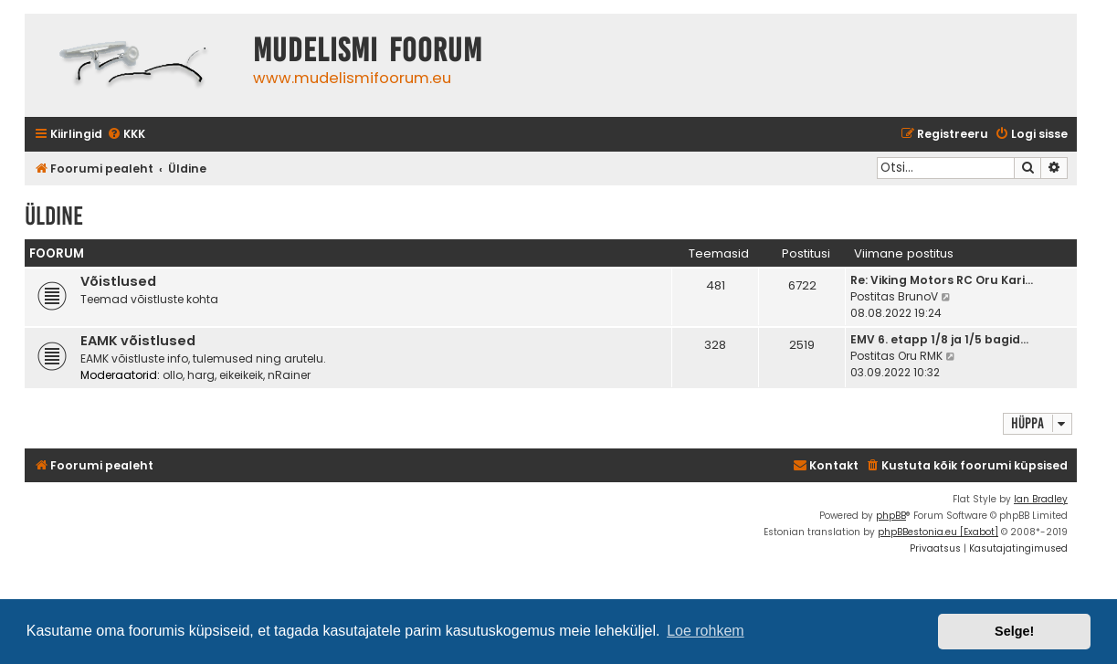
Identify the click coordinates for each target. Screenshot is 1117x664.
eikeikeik (241, 375)
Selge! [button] (1014, 631)
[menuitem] (126, 134)
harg (201, 375)
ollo (173, 375)
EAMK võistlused (137, 341)
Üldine (54, 216)
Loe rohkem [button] (705, 630)
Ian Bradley (1041, 499)
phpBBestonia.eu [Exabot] (938, 532)
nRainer (289, 375)
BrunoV (918, 296)
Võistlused (118, 281)
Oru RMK (920, 356)
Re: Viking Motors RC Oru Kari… (941, 280)
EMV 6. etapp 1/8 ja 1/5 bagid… (939, 339)
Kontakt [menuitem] (826, 465)
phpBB (891, 515)
